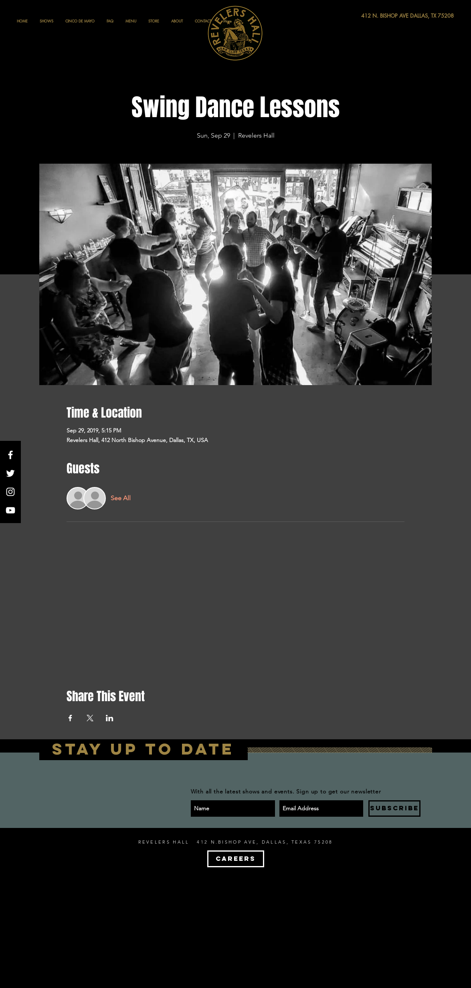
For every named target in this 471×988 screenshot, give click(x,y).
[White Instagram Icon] (10, 491)
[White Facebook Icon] (10, 455)
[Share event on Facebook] (70, 718)
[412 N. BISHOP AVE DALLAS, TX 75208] (378, 16)
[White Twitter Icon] (10, 473)
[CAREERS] (235, 858)
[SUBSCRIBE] (394, 808)
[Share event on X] (90, 718)
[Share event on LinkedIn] (109, 718)
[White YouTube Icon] (10, 510)
